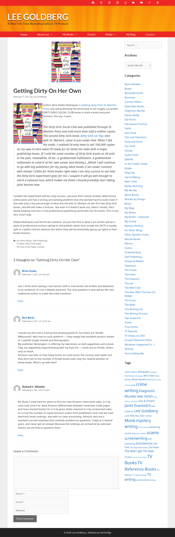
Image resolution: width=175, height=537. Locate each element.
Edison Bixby (132, 115)
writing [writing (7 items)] (152, 480)
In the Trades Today (136, 163)
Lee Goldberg (38, 17)
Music (128, 203)
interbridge (105, 532)
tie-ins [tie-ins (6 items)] (135, 457)
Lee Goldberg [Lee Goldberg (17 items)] (146, 410)
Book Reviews (133, 84)
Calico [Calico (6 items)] (159, 380)
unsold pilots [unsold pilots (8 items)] (142, 480)
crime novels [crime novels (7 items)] (130, 385)
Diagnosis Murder (135, 110)
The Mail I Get (133, 287)
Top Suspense (133, 318)
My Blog (130, 34)
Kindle (128, 168)
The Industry (132, 278)
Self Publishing (40, 240)
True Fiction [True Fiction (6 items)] (142, 457)
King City (130, 172)
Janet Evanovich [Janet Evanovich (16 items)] (138, 405)
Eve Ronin (130, 119)
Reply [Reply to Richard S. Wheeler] (20, 435)
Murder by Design (135, 199)
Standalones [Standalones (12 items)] (144, 443)
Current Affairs (133, 101)
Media (113, 34)
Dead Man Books (134, 106)
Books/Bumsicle (134, 93)
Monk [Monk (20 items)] (130, 420)
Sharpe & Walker (134, 261)
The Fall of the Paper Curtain (30, 247)
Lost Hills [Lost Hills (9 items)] (130, 415)
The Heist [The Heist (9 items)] (154, 447)
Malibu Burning (134, 186)
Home (23, 34)
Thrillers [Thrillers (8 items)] (129, 457)
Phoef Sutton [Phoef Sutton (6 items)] (143, 427)
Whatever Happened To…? (140, 344)
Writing (129, 349)
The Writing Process (136, 313)
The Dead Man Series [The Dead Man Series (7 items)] (139, 447)
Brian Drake (29, 271)
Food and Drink (134, 141)
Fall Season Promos (136, 124)
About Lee (47, 34)
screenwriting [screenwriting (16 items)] (136, 438)
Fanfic (128, 128)
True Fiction (131, 326)
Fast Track (130, 133)
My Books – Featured (137, 217)
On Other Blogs (24, 240)
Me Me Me (131, 190)
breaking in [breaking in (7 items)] (151, 379)
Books (128, 88)
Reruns (129, 243)
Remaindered (132, 239)
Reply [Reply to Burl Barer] (20, 370)
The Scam (130, 300)
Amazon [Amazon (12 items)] (143, 372)
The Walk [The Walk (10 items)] (148, 451)
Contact (150, 34)
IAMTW (129, 159)
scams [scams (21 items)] (153, 432)
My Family (130, 221)
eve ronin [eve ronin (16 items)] (145, 396)
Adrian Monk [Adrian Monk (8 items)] (131, 372)
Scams (128, 248)
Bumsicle (130, 97)
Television (130, 265)
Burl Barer (28, 317)
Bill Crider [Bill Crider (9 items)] (149, 375)
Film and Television (136, 137)
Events (91, 34)
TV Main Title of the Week (28, 243)
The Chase (131, 270)
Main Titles (131, 181)
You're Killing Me (134, 353)
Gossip (129, 150)
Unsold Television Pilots (138, 340)
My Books (72, 34)
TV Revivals (131, 331)
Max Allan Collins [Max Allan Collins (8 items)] (143, 415)
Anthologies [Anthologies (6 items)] (138, 376)
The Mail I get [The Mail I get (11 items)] (133, 451)
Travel (128, 322)
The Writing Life (134, 309)
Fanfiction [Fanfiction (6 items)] (134, 401)
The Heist (130, 274)
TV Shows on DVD (135, 335)
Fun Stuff (130, 146)
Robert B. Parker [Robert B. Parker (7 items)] (139, 433)
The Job (129, 283)
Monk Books (132, 194)
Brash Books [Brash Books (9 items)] (139, 379)
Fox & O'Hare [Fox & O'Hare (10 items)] (146, 401)
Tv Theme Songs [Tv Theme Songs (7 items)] (139, 475)
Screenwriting (133, 252)
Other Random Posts (137, 234)
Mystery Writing (134, 225)
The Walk (130, 304)
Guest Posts (131, 155)
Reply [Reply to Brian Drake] (20, 301)
